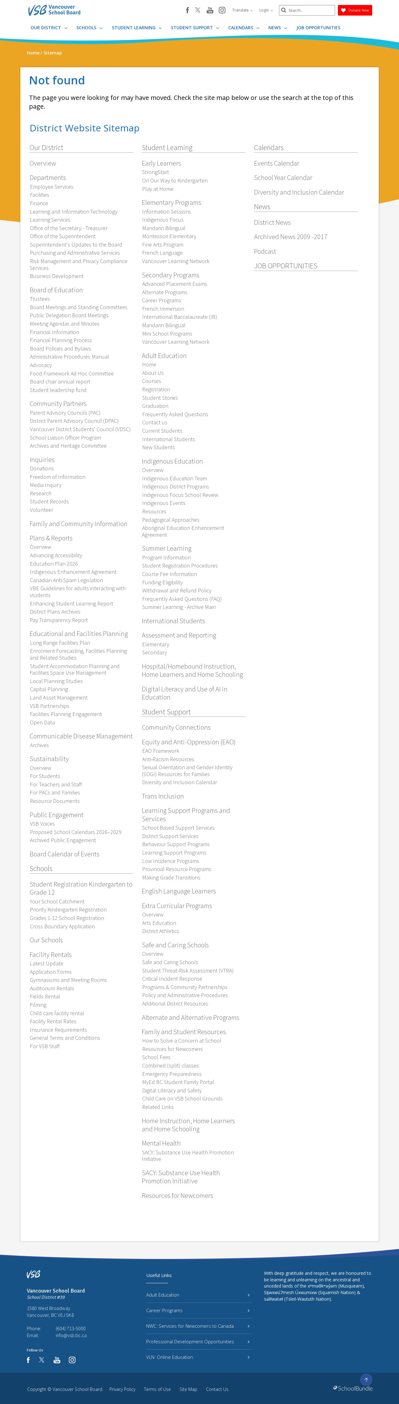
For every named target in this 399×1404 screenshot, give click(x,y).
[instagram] (222, 10)
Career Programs (197, 1310)
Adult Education (197, 1295)
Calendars (243, 28)
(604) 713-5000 (71, 1328)
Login (266, 10)
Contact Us (217, 1389)
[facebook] (187, 10)
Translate (242, 10)
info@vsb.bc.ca (71, 1335)
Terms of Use (157, 1389)
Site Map (188, 1389)
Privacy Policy (122, 1389)
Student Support (195, 28)
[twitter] (198, 10)
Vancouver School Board (77, 1389)
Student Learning (137, 28)
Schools (89, 28)
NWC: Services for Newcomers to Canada (197, 1326)
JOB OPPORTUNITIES (318, 28)
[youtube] (210, 10)
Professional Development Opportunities (197, 1341)
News (277, 28)
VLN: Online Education (197, 1357)
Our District (49, 28)
